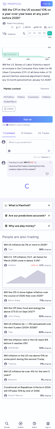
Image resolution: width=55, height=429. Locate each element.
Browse (7, 425)
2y (35, 162)
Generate (44, 88)
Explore (20, 424)
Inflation (46, 97)
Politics (21, 97)
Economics (33, 97)
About (34, 425)
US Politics (9, 97)
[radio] (30, 33)
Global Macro (10, 101)
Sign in (48, 425)
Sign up (46, 3)
